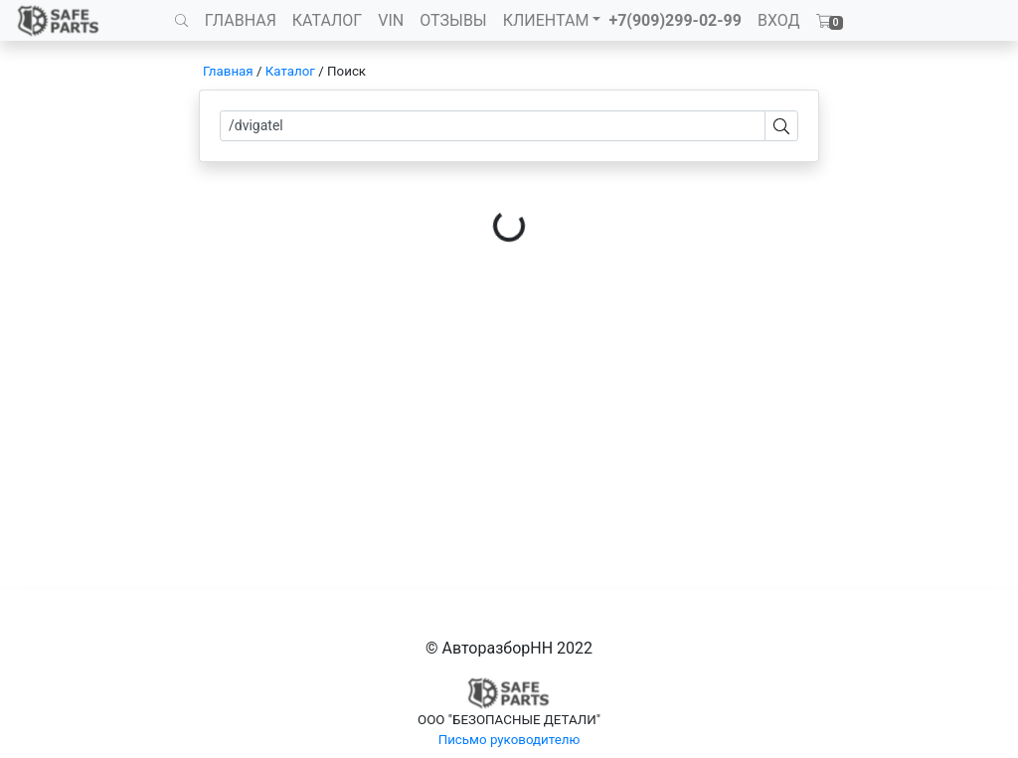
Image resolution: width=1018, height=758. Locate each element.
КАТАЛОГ (327, 20)
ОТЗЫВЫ (453, 20)
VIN (391, 20)
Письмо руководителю (509, 739)
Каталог (290, 71)
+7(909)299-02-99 (675, 20)
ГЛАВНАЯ (240, 20)
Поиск (346, 71)
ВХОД (779, 20)
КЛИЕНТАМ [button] (546, 20)
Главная (228, 71)
